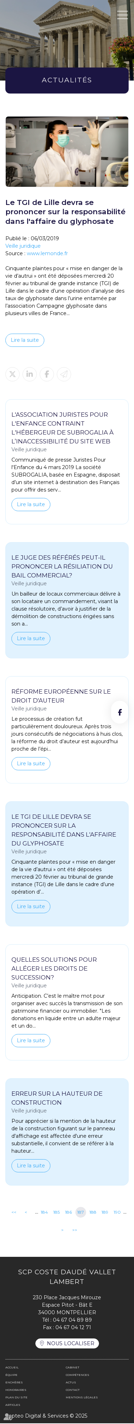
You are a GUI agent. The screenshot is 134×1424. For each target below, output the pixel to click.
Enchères (14, 1383)
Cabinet (72, 1368)
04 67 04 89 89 (72, 1320)
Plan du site (16, 1398)
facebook (119, 712)
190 (117, 1213)
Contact (73, 1390)
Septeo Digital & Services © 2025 (46, 1416)
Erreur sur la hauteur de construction (57, 1099)
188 (92, 1213)
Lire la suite (25, 340)
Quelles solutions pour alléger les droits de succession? (54, 969)
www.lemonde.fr (47, 253)
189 (104, 1213)
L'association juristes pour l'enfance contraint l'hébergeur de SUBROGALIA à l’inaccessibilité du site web (62, 428)
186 (68, 1213)
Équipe (11, 1375)
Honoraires (15, 1390)
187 (80, 1213)
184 (44, 1213)
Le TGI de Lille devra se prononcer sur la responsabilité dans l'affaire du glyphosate (63, 830)
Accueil (12, 1368)
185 (56, 1213)
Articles (12, 1405)
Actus (71, 1383)
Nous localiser (70, 1344)
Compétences (77, 1375)
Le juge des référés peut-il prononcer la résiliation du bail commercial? (62, 566)
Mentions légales (82, 1398)
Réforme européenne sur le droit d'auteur (61, 696)
